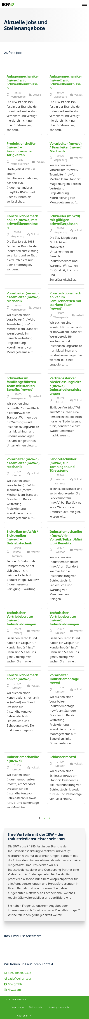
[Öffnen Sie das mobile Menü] (84, 4)
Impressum (17, 1007)
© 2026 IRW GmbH (16, 999)
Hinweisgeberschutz (58, 1007)
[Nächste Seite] (49, 818)
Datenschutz (35, 1007)
